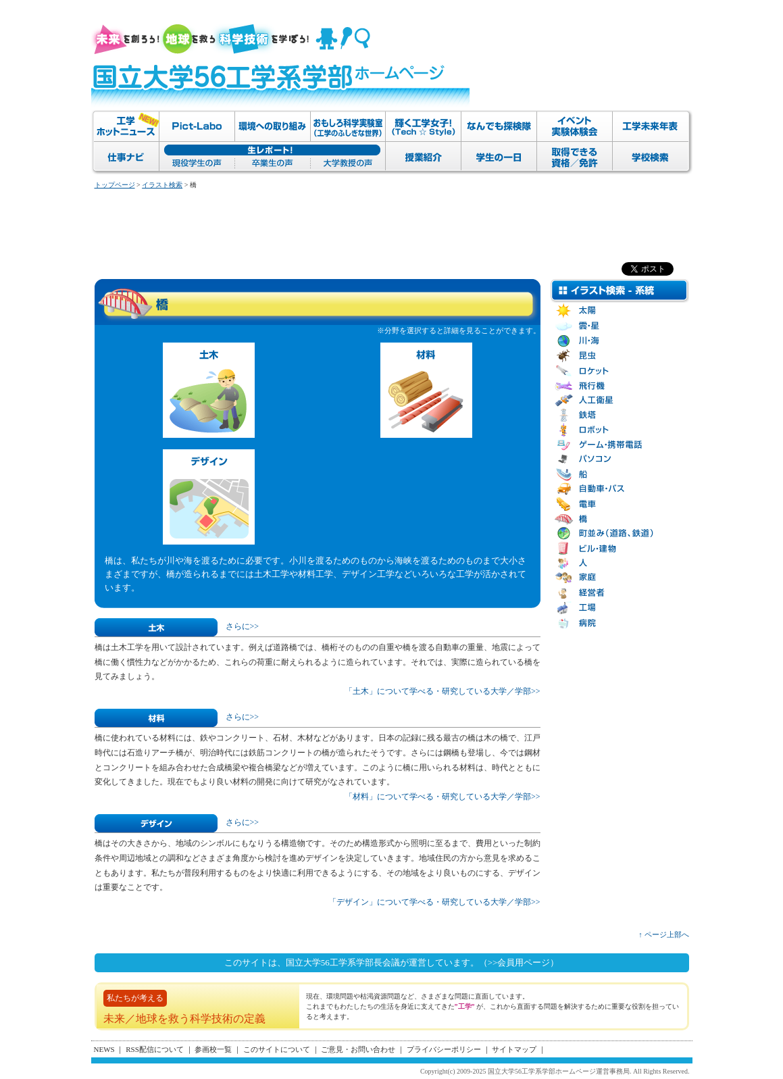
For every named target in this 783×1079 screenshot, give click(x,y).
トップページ (115, 185)
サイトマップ (514, 1049)
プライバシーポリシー (444, 1049)
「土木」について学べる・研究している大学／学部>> (442, 691)
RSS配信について (155, 1049)
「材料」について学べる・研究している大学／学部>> (442, 796)
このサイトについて (276, 1049)
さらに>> (242, 626)
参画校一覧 (213, 1049)
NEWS (104, 1049)
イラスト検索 (162, 185)
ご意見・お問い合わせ (358, 1049)
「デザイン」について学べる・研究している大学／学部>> (434, 902)
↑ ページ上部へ (663, 934)
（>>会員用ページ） (519, 962)
